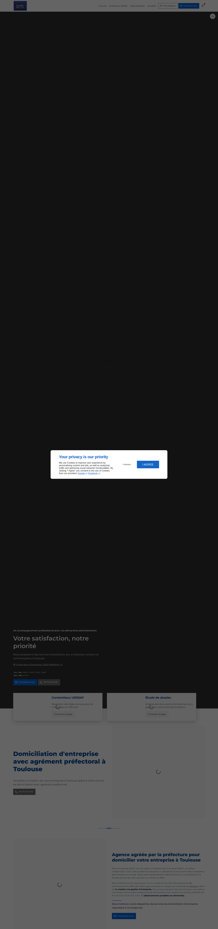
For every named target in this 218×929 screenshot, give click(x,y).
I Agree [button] (147, 464)
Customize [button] (127, 464)
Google (81, 473)
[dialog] (109, 464)
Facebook (93, 473)
